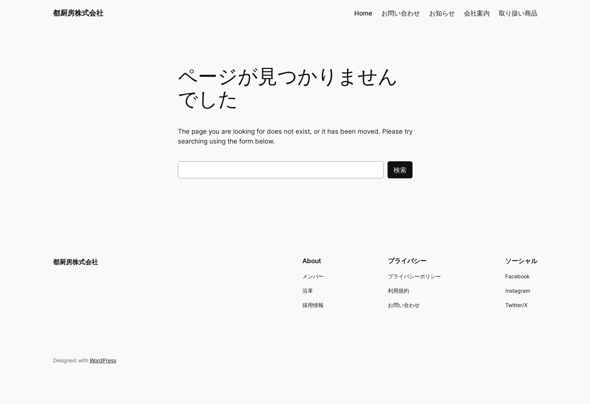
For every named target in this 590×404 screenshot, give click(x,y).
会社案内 (477, 13)
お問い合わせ (400, 13)
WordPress (103, 360)
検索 (400, 170)
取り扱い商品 (518, 13)
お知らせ (442, 13)
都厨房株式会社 (78, 12)
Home (363, 13)
